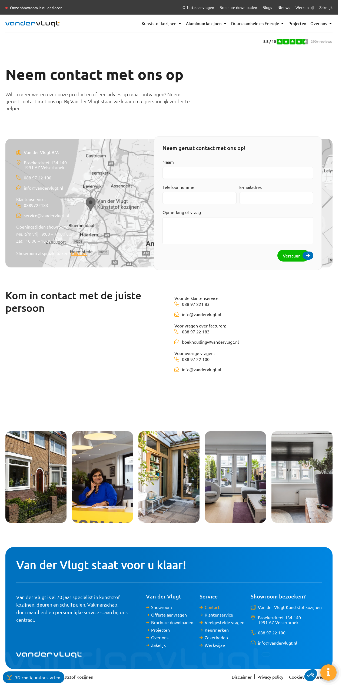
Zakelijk (326, 7)
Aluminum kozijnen (206, 23)
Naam (168, 161)
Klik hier (79, 253)
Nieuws (283, 7)
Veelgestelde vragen (224, 622)
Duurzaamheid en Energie (257, 23)
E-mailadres (250, 187)
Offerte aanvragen (198, 7)
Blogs (267, 7)
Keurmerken (217, 629)
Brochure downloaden (238, 7)
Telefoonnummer (179, 187)
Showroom (161, 607)
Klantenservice (219, 614)
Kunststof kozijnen (162, 23)
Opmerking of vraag (181, 212)
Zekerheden (216, 637)
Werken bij (304, 7)
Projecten (297, 23)
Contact (212, 607)
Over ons (321, 23)
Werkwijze (215, 645)
